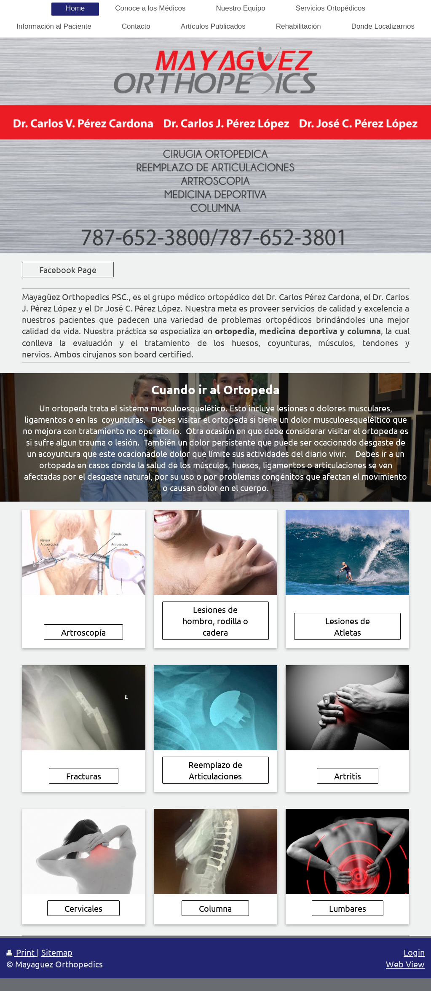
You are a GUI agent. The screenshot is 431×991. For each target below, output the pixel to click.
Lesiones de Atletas (347, 626)
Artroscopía (83, 632)
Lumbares (347, 908)
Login (414, 952)
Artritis (347, 776)
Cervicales (83, 908)
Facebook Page (67, 269)
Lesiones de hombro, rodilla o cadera (215, 620)
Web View (405, 964)
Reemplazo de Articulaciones (215, 770)
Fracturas (83, 776)
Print (21, 952)
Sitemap (56, 952)
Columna (215, 908)
